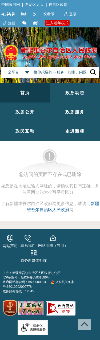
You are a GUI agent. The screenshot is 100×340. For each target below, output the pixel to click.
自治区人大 (34, 4)
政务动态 (75, 93)
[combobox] (27, 72)
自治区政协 (58, 4)
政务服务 (75, 112)
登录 (70, 14)
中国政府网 (10, 4)
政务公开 (25, 112)
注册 (9, 23)
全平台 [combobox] (13, 72)
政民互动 (25, 131)
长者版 (48, 14)
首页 (25, 93)
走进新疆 (75, 131)
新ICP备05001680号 (35, 277)
